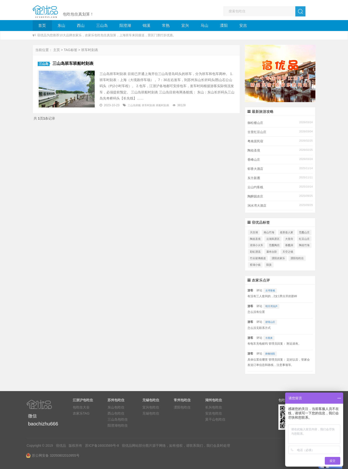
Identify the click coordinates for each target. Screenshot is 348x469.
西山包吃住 (116, 413)
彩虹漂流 (255, 251)
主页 (56, 50)
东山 (61, 25)
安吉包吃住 (213, 413)
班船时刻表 (162, 105)
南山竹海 (269, 232)
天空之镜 (288, 251)
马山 (204, 25)
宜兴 (185, 25)
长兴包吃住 (213, 407)
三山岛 (102, 25)
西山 (81, 25)
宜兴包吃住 (150, 407)
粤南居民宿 (255, 141)
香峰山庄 (253, 159)
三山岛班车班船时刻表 (73, 63)
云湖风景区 (273, 238)
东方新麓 (253, 178)
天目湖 (254, 232)
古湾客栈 (270, 290)
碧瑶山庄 (270, 322)
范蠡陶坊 (274, 245)
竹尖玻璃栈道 (258, 258)
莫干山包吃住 (215, 419)
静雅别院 (270, 353)
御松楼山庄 (255, 123)
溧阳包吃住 (297, 258)
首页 (42, 25)
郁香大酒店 (255, 169)
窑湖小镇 (255, 264)
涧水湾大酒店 (256, 205)
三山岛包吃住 (118, 419)
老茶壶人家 (286, 232)
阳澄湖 (125, 25)
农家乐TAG (81, 413)
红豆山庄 (304, 238)
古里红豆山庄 (256, 132)
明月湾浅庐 (271, 306)
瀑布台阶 (271, 251)
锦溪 (146, 25)
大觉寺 (289, 238)
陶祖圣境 (253, 150)
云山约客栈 (255, 187)
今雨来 (269, 338)
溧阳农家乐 (278, 258)
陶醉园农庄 (255, 196)
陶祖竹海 (304, 245)
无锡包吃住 (150, 413)
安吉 (243, 25)
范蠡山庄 (304, 232)
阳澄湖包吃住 (118, 425)
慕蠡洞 (289, 245)
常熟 (166, 25)
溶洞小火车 (256, 245)
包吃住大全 (81, 407)
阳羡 (269, 264)
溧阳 (224, 25)
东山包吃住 (116, 407)
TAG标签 (70, 50)
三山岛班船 (134, 105)
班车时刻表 (148, 105)
